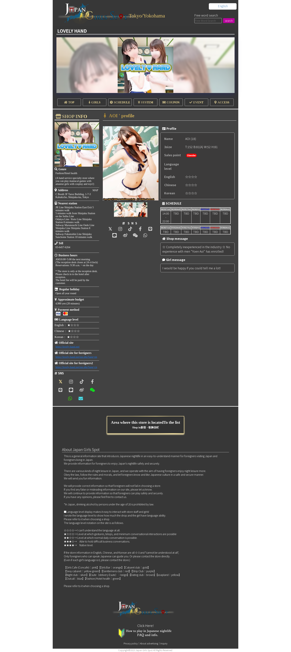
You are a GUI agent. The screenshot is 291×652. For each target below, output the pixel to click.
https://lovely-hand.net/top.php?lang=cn (76, 367)
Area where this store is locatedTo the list (145, 424)
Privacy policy (131, 643)
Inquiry (163, 643)
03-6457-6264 (62, 247)
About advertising (149, 643)
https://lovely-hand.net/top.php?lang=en (76, 357)
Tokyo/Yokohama (148, 15)
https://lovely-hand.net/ (67, 346)
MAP (95, 190)
